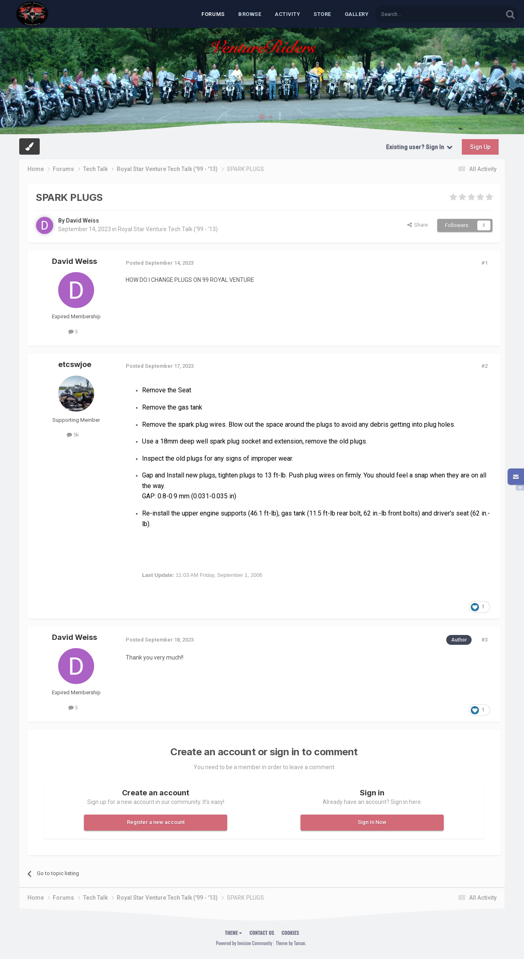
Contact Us (261, 932)
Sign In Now (372, 822)
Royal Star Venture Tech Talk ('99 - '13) (168, 229)
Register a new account (156, 822)
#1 (484, 263)
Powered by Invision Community (244, 942)
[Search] (419, 14)
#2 (484, 366)
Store (322, 14)
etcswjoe (74, 364)
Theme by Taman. (291, 942)
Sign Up (480, 147)
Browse (249, 14)
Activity (287, 14)
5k (73, 435)
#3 (484, 640)
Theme (233, 932)
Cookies (290, 932)
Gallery (357, 14)
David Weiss (82, 220)
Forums (213, 14)
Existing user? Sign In (419, 147)
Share (417, 225)
